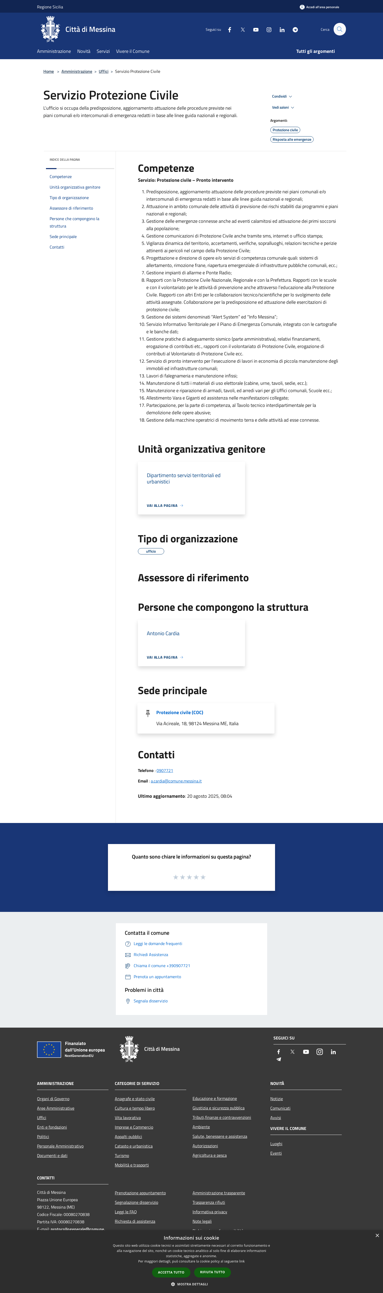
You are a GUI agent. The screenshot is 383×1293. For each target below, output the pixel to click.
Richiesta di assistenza (135, 1221)
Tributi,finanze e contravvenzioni (222, 1117)
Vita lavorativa (128, 1117)
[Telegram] (293, 29)
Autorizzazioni (205, 1146)
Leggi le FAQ (126, 1212)
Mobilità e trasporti (132, 1165)
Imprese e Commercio (134, 1127)
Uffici (103, 71)
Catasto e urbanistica (134, 1146)
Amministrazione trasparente (219, 1193)
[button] (191, 1284)
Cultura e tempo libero (135, 1108)
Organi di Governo (53, 1098)
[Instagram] (266, 29)
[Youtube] (253, 29)
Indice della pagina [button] (65, 159)
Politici (43, 1136)
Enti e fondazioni (52, 1127)
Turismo (122, 1155)
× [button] (377, 1236)
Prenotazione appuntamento (140, 1193)
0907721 (165, 770)
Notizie (276, 1098)
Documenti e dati (52, 1155)
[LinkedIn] (280, 29)
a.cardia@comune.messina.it (176, 781)
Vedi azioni (284, 107)
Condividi (283, 96)
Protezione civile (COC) (179, 712)
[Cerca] (339, 29)
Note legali (202, 1221)
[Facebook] (227, 29)
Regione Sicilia (50, 7)
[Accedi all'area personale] (319, 7)
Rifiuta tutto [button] (212, 1272)
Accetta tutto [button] (171, 1272)
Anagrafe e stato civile (135, 1098)
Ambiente (201, 1127)
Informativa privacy (210, 1212)
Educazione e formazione (215, 1098)
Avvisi (275, 1117)
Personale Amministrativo (60, 1146)
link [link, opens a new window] (242, 1261)
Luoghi (276, 1143)
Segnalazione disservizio (136, 1202)
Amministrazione (76, 71)
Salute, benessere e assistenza (220, 1136)
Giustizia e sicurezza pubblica (219, 1108)
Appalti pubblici (128, 1136)
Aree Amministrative (55, 1108)
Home (48, 71)
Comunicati (280, 1108)
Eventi (276, 1153)
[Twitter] (240, 29)
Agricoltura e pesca (210, 1155)
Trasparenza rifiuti (209, 1202)
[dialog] (191, 1261)
